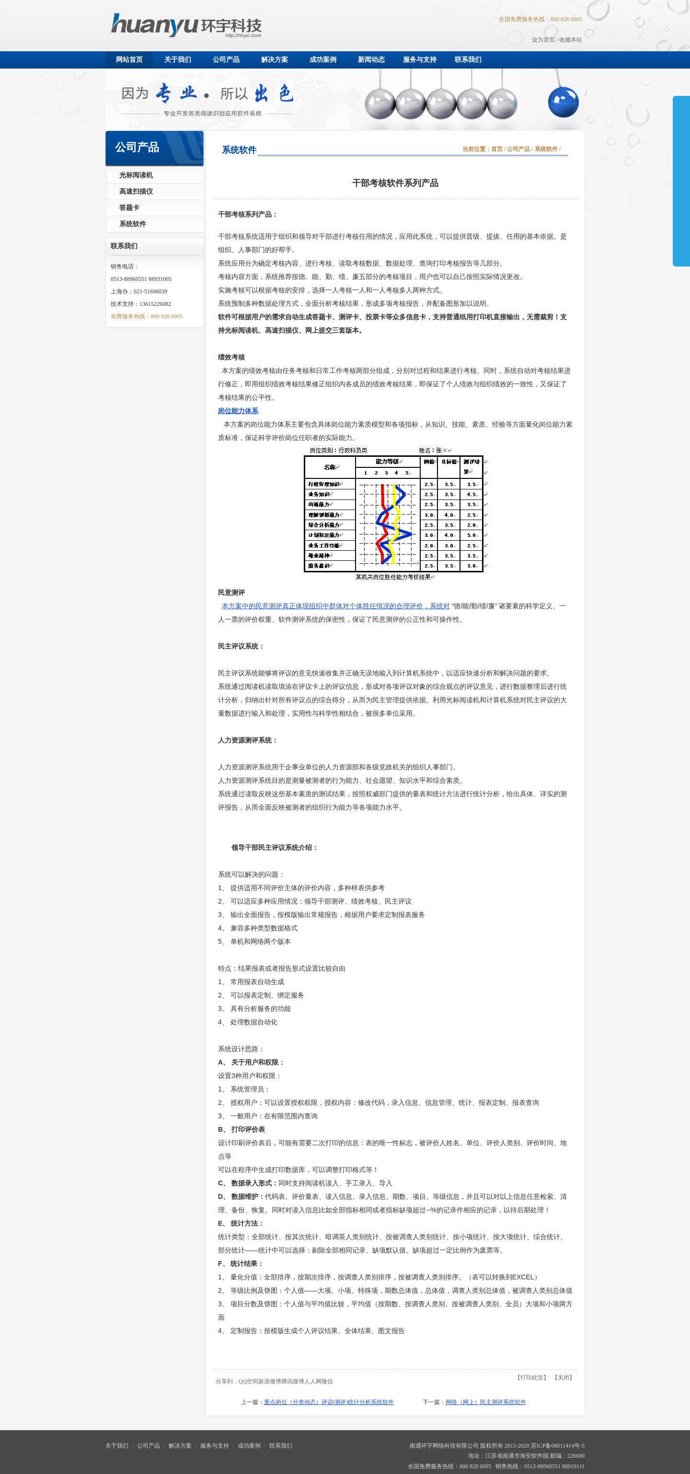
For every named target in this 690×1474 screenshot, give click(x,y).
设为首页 (543, 39)
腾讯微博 (292, 1381)
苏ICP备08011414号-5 (558, 1445)
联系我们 (280, 1445)
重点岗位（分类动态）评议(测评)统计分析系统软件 (329, 1402)
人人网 (313, 1381)
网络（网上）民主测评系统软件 (486, 1402)
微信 (327, 1381)
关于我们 (116, 1445)
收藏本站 (570, 39)
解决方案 (180, 1445)
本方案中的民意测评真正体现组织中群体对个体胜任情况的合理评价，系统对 (336, 606)
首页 (497, 149)
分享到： (227, 1381)
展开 (681, 154)
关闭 (563, 1377)
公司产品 (518, 149)
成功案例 (249, 1445)
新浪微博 (269, 1381)
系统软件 (546, 149)
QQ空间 (248, 1381)
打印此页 (531, 1377)
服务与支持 (214, 1445)
